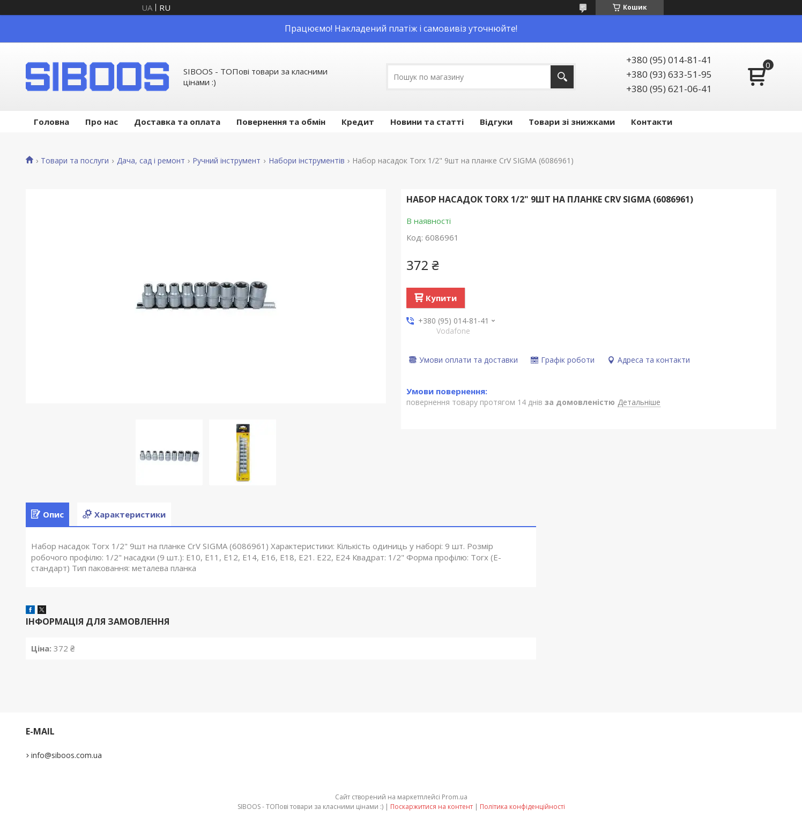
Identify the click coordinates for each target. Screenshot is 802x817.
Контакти (651, 121)
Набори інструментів (307, 161)
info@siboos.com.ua (66, 755)
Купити (441, 298)
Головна (51, 121)
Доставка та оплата (177, 121)
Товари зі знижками (572, 121)
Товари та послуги (75, 161)
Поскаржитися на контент (431, 806)
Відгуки (496, 121)
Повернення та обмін (280, 121)
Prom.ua (454, 796)
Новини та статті (427, 121)
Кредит (357, 121)
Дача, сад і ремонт (151, 161)
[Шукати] (562, 76)
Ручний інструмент (226, 161)
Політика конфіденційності (522, 806)
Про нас (101, 121)
